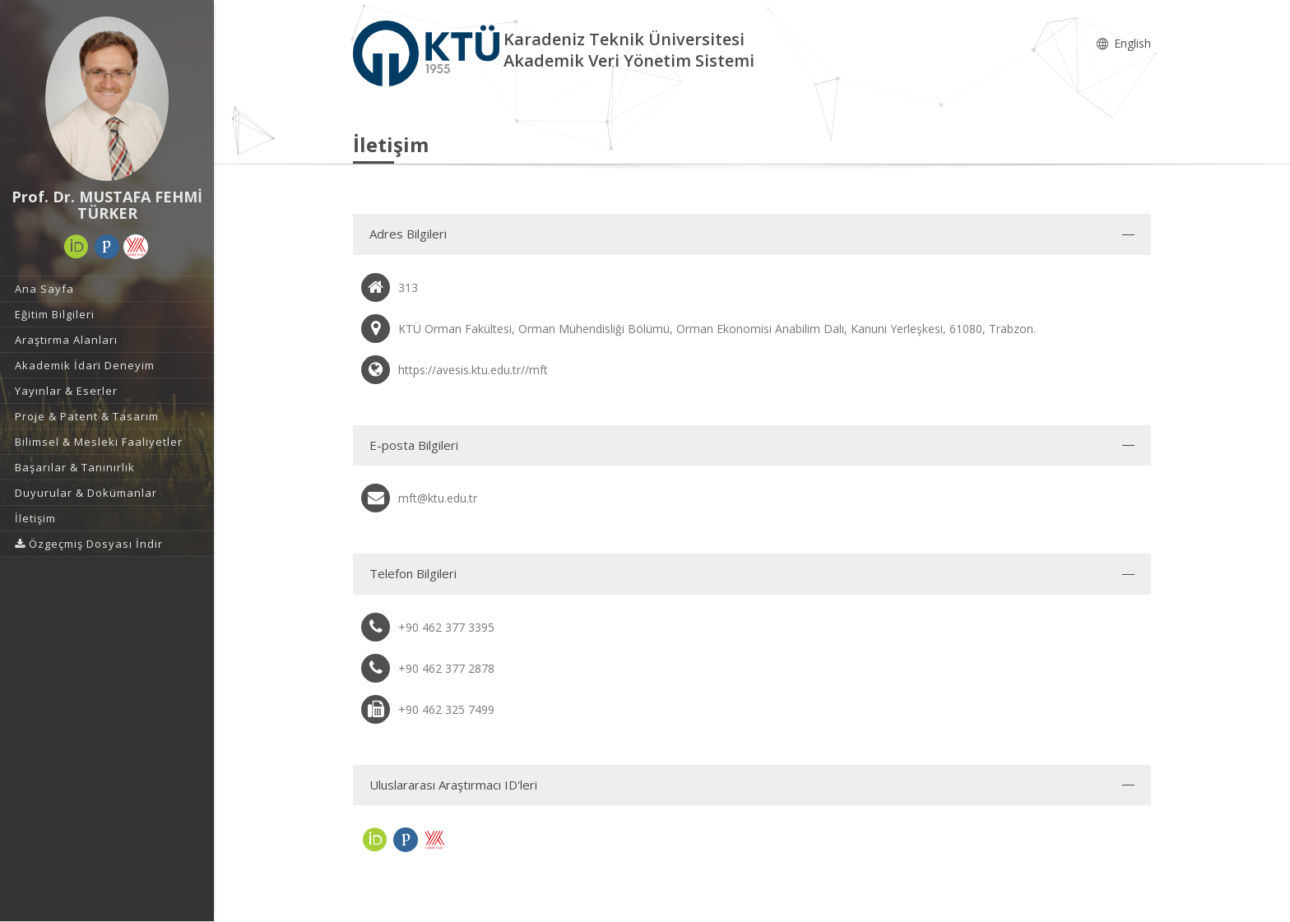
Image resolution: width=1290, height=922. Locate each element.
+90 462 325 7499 (446, 709)
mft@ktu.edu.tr (437, 498)
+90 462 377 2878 (446, 668)
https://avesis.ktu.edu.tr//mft (473, 370)
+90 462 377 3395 (446, 627)
